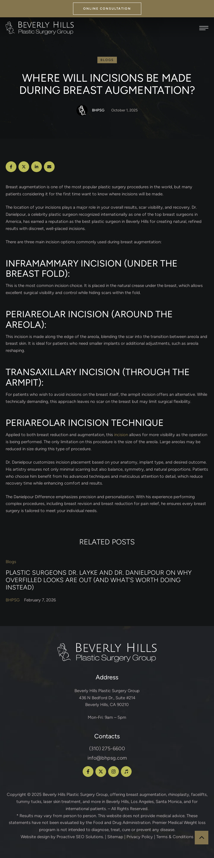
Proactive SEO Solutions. (80, 836)
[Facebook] (11, 166)
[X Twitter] (23, 166)
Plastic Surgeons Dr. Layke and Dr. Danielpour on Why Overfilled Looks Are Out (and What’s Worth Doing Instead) (99, 580)
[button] (107, 9)
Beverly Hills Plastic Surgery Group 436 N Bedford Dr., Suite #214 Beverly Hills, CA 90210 (107, 697)
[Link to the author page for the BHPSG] (82, 110)
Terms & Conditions (174, 836)
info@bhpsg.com (107, 758)
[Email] (49, 166)
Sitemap (115, 836)
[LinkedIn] (36, 166)
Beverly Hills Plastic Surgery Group (75, 794)
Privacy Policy (140, 836)
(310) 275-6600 (107, 748)
